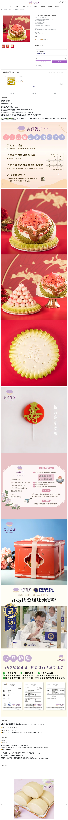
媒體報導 (43, 6)
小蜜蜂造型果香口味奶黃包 (52, 787)
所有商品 (16, 6)
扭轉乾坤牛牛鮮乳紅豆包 (30, 787)
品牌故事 (36, 6)
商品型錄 (22, 6)
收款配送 (50, 6)
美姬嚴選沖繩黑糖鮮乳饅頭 (10, 787)
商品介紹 (12, 91)
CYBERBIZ (33, 816)
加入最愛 (38, 65)
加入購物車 (43, 61)
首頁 (10, 6)
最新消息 (29, 6)
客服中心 (57, 6)
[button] (32, 29)
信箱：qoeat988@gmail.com (7, 802)
